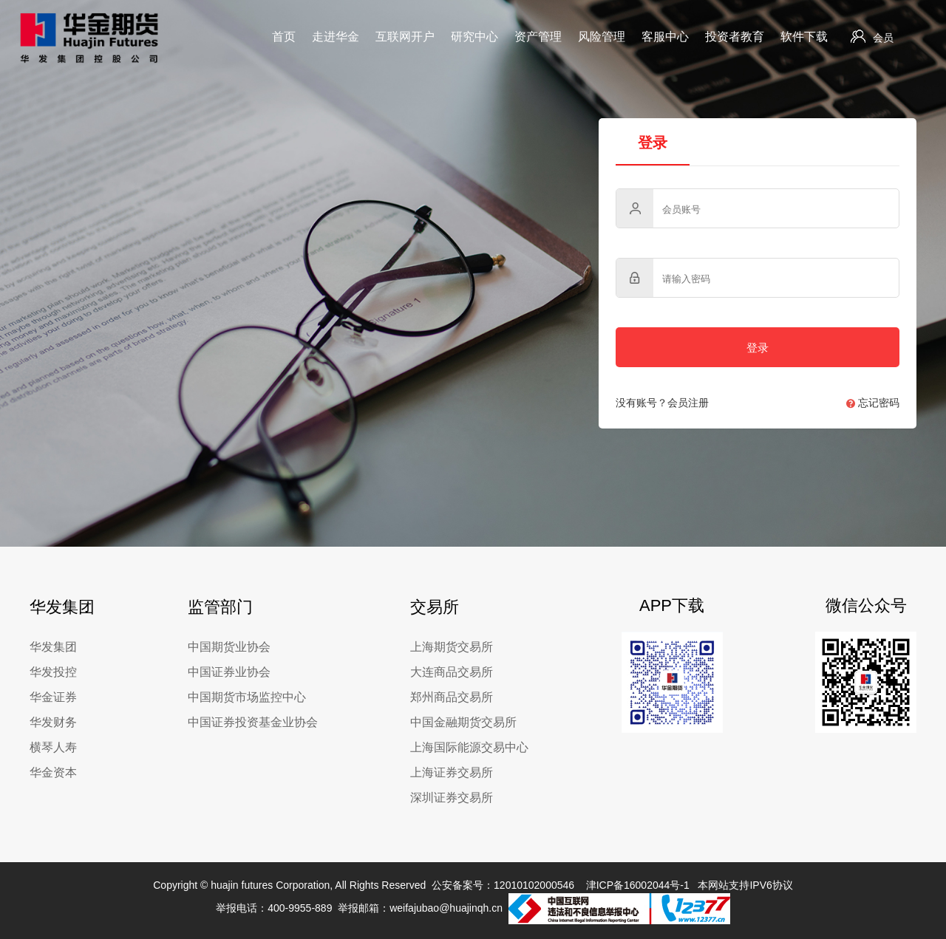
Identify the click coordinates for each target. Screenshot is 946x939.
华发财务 (53, 722)
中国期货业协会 (229, 647)
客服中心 (665, 36)
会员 (872, 37)
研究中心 (474, 36)
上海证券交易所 (451, 772)
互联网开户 (405, 36)
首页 (284, 36)
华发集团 (53, 647)
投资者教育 (734, 36)
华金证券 (53, 697)
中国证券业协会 (229, 672)
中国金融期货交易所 (463, 722)
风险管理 (601, 36)
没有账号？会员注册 (662, 403)
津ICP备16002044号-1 (638, 885)
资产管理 (538, 36)
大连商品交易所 (451, 672)
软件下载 (804, 36)
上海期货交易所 (451, 647)
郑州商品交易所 (451, 697)
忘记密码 (872, 403)
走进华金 (335, 36)
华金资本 (53, 772)
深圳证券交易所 (451, 797)
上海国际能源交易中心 (469, 747)
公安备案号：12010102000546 (503, 885)
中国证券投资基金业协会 (253, 722)
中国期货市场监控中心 (247, 697)
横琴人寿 (53, 747)
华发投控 (53, 672)
